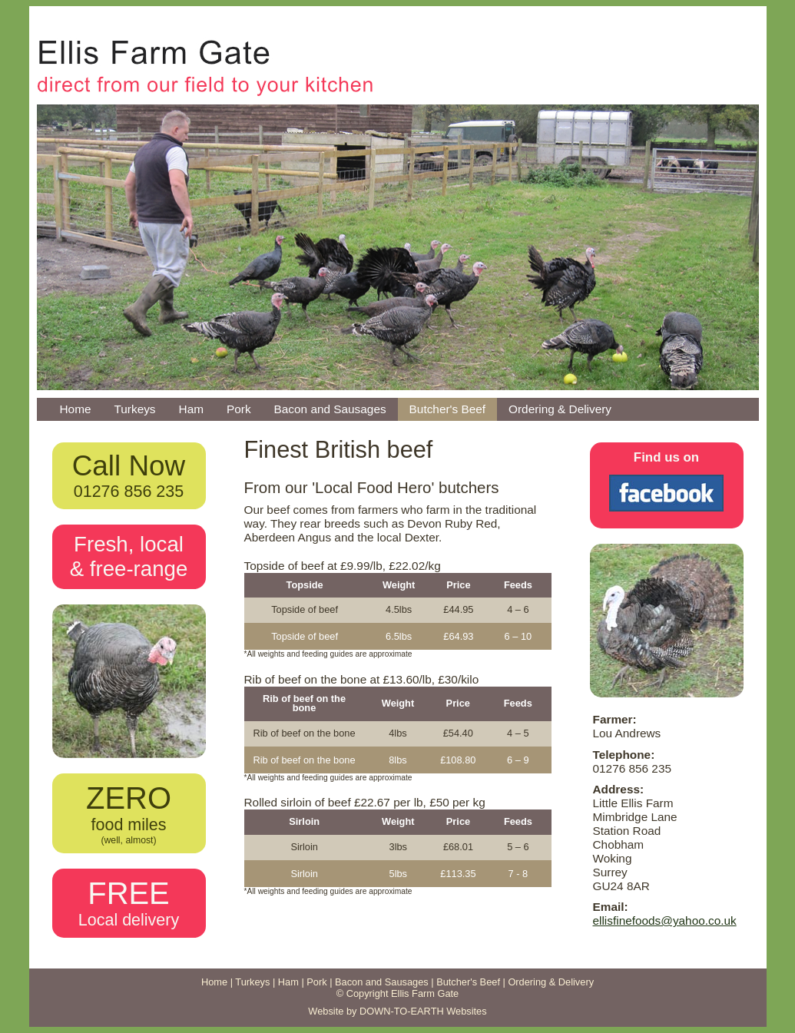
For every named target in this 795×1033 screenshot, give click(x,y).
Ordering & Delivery (559, 409)
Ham (191, 409)
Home (75, 409)
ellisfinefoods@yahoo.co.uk (665, 920)
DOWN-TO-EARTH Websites (423, 1011)
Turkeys (134, 409)
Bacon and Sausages (330, 409)
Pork (239, 409)
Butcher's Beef (447, 409)
